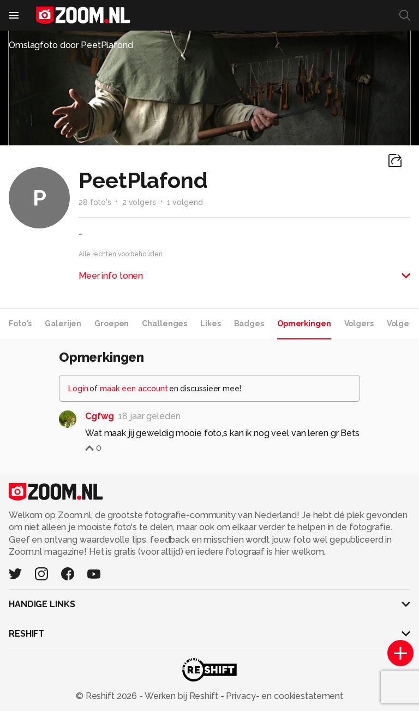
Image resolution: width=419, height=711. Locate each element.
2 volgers (139, 202)
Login (78, 388)
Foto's (20, 323)
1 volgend (185, 202)
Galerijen (63, 323)
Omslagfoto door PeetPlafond (71, 45)
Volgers (359, 323)
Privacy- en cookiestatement (283, 696)
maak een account (134, 388)
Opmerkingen (304, 323)
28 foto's (95, 202)
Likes (210, 323)
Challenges (164, 323)
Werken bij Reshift (181, 696)
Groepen (111, 323)
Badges (249, 323)
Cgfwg (99, 416)
